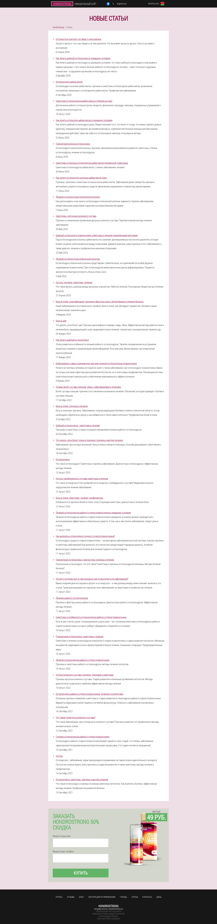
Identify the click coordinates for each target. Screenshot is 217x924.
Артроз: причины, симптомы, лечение (74, 282)
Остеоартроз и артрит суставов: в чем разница (78, 39)
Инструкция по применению (101, 896)
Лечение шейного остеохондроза (72, 598)
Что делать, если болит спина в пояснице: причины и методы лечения (89, 440)
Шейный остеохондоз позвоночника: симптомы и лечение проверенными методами (97, 235)
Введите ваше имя (61, 836)
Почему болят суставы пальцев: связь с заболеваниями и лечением (88, 386)
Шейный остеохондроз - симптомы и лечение (78, 425)
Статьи (135, 896)
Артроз (59, 755)
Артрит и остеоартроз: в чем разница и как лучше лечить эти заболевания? (92, 578)
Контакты (147, 896)
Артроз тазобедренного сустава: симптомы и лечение (82, 478)
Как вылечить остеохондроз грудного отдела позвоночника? (85, 536)
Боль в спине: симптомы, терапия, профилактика (79, 497)
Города (123, 896)
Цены (158, 896)
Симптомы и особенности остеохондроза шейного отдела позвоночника (91, 617)
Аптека (59, 896)
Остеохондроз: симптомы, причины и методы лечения (82, 779)
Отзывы (70, 896)
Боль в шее (61, 320)
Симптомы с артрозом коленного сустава (76, 216)
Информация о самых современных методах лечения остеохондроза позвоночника (96, 363)
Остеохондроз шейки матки (69, 81)
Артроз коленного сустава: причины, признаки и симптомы (84, 674)
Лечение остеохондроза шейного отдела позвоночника (82, 660)
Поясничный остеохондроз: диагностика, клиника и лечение (85, 559)
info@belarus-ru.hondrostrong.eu (108, 909)
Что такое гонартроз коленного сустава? (75, 717)
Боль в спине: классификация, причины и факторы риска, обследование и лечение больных (100, 301)
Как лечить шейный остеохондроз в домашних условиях (83, 58)
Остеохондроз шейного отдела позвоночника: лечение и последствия (89, 693)
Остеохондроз (63, 459)
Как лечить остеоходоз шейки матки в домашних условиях (84, 120)
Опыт (81, 896)
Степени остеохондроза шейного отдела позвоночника (82, 736)
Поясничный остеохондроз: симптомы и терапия (79, 636)
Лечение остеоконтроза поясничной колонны (78, 196)
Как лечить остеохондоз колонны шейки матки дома (81, 177)
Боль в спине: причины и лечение (72, 406)
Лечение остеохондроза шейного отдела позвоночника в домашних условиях (93, 512)
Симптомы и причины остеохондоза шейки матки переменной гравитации (92, 162)
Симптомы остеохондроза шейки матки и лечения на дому (84, 100)
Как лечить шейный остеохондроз (72, 339)
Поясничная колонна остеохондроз (73, 143)
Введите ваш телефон (63, 851)
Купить (81, 873)
